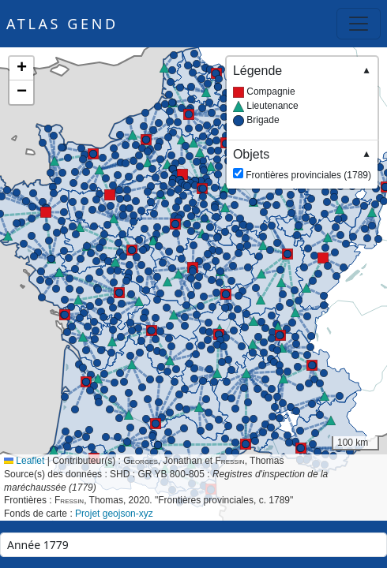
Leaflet (24, 460)
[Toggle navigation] (358, 23)
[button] (109, 194)
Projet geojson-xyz (114, 513)
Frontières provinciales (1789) (302, 164)
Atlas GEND (62, 23)
